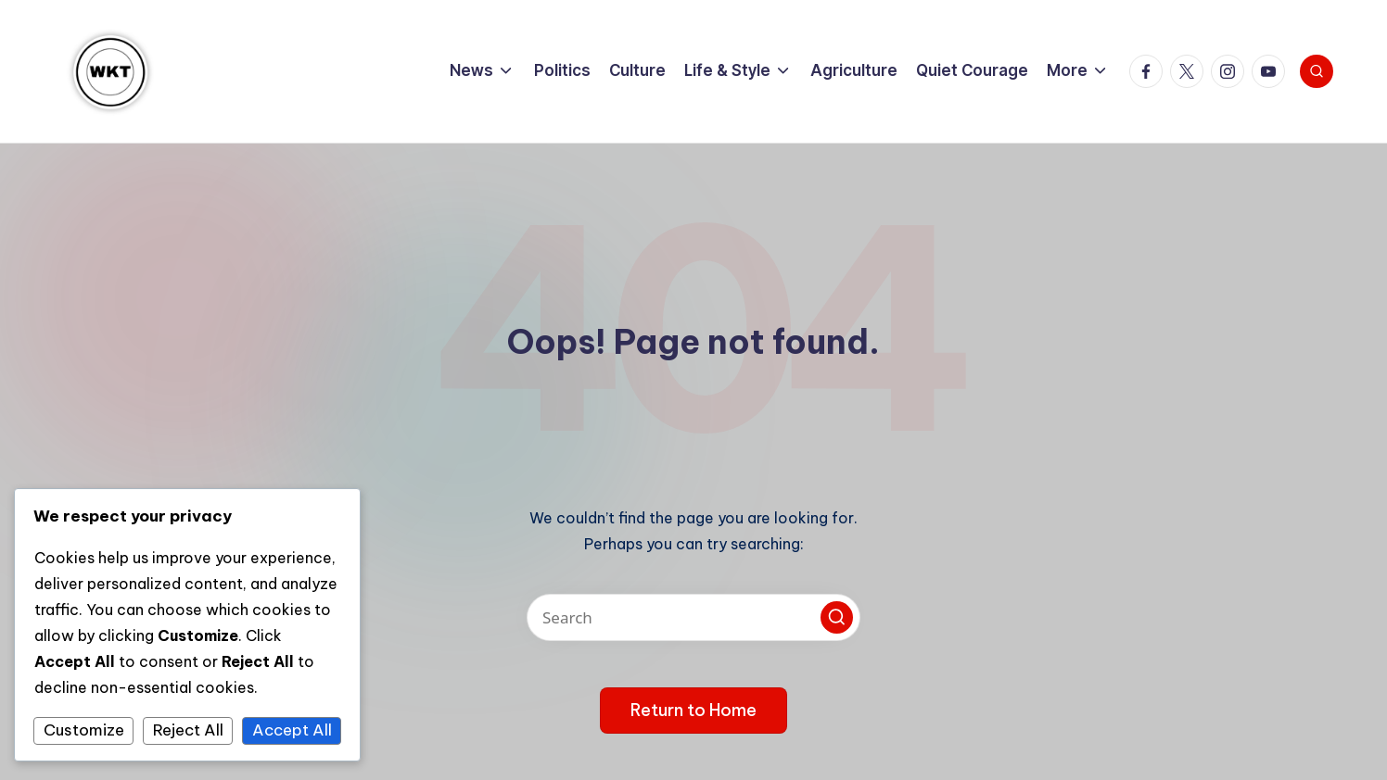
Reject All (188, 730)
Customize (84, 730)
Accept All (292, 730)
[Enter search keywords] (693, 617)
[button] (837, 617)
